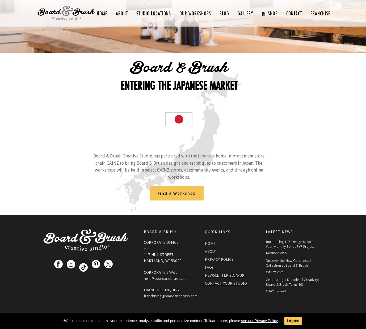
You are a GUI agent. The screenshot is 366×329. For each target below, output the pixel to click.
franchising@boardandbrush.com (170, 296)
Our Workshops (195, 13)
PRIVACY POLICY (219, 259)
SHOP (270, 13)
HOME (102, 13)
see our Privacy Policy (259, 321)
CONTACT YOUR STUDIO (226, 283)
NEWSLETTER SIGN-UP (224, 275)
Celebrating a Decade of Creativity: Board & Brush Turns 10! (292, 282)
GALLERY (245, 13)
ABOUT (122, 13)
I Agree (293, 321)
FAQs (209, 267)
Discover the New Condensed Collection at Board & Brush (288, 263)
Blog (224, 13)
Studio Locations (153, 13)
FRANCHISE (320, 13)
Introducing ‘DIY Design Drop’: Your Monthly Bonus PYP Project (290, 244)
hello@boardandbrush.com (165, 278)
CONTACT (294, 13)
